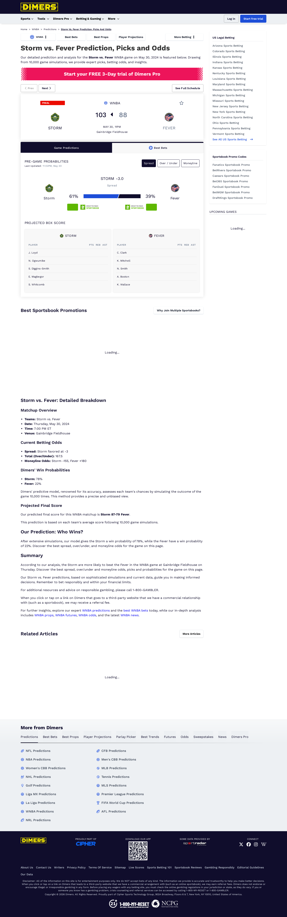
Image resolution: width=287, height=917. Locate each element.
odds (185, 737)
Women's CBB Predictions (45, 768)
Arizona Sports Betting (227, 45)
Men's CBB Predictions (118, 759)
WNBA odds (87, 615)
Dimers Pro (62, 19)
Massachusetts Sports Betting (232, 89)
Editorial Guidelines (250, 867)
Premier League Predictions (122, 794)
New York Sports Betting (228, 111)
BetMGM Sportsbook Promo (231, 192)
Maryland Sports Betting (228, 84)
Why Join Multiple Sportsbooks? (178, 310)
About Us (27, 867)
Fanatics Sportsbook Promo (231, 164)
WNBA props (43, 615)
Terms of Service (100, 867)
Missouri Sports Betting (228, 100)
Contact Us (43, 867)
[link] (241, 844)
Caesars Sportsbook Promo (230, 175)
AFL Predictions (113, 811)
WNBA (35, 29)
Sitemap (120, 867)
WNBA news (130, 615)
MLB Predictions (114, 768)
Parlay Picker (126, 737)
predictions (29, 737)
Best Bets (71, 37)
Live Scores (136, 867)
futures (170, 737)
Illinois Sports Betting (227, 56)
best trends (150, 737)
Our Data (27, 874)
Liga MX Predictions (41, 794)
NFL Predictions (38, 751)
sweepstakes (203, 737)
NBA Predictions (38, 759)
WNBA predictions (96, 610)
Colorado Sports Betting (228, 51)
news (222, 737)
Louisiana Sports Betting (229, 78)
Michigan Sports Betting (228, 95)
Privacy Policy (76, 867)
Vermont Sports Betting (228, 133)
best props (70, 737)
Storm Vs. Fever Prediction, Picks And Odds (86, 29)
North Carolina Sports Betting (232, 117)
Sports (27, 19)
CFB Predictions (113, 751)
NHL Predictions (38, 777)
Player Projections (131, 37)
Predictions (50, 29)
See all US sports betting (232, 139)
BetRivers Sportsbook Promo (231, 170)
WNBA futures (66, 615)
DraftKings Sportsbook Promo (232, 197)
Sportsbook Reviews (188, 867)
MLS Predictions (113, 785)
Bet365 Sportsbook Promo (230, 181)
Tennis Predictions (115, 777)
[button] (29, 88)
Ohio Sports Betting (225, 122)
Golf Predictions (38, 785)
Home (24, 29)
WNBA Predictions (40, 811)
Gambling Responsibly (219, 867)
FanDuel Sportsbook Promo (230, 186)
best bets (50, 737)
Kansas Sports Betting (227, 67)
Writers (59, 867)
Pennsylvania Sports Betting (231, 128)
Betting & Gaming (90, 19)
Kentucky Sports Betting (228, 73)
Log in (231, 18)
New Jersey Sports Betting (230, 106)
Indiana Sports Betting (227, 62)
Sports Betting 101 (159, 867)
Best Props (101, 37)
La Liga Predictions (40, 803)
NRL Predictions (38, 820)
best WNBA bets (135, 610)
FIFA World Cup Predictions (122, 803)
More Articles (191, 633)
